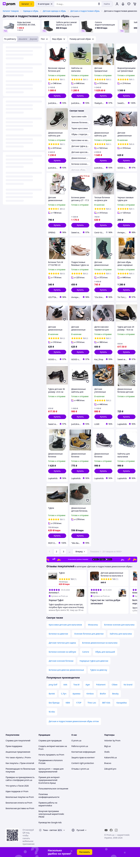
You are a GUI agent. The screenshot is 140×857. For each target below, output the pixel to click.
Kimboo (90, 693)
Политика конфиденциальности (49, 795)
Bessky (115, 693)
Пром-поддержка (14, 746)
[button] (57, 96)
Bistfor (103, 693)
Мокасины (93, 624)
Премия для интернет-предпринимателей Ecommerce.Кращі (49, 780)
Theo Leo (92, 702)
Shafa (107, 751)
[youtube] (106, 830)
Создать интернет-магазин (51, 746)
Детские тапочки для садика (62, 642)
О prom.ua (76, 740)
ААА (65, 684)
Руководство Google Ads (50, 822)
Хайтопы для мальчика (121, 633)
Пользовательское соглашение (53, 788)
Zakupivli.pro (110, 768)
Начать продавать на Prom (51, 754)
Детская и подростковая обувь (85, 11)
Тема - (50, 830)
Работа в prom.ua (79, 746)
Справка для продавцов (50, 740)
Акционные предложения (18, 751)
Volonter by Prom (112, 740)
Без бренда (54, 702)
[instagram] (116, 830)
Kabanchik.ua (110, 757)
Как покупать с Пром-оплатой (20, 763)
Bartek (52, 693)
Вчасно (107, 763)
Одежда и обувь (30, 11)
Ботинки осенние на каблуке (62, 651)
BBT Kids (106, 702)
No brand (128, 684)
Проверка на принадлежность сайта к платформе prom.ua (20, 778)
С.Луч (63, 693)
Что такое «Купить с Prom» (18, 757)
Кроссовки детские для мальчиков (65, 624)
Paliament (100, 684)
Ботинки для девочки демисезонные (66, 670)
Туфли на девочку (98, 670)
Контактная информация (83, 751)
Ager (88, 684)
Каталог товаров (11, 11)
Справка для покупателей (18, 740)
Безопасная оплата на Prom (19, 802)
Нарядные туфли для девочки (94, 660)
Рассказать (84, 852)
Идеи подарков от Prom (17, 791)
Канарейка (121, 702)
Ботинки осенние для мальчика (119, 624)
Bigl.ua (107, 746)
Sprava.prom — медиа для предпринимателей (51, 770)
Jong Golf (53, 684)
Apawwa (76, 693)
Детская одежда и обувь (54, 11)
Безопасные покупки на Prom (20, 797)
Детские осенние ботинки (61, 660)
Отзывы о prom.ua (80, 768)
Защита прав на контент (83, 757)
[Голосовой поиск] (99, 4)
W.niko (52, 711)
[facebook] (111, 830)
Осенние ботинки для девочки (89, 633)
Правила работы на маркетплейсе (48, 804)
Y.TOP (78, 702)
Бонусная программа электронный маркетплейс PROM (51, 814)
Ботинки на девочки (58, 633)
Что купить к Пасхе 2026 (17, 785)
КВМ (68, 702)
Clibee (114, 684)
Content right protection (82, 763)
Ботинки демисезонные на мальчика (99, 642)
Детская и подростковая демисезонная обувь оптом (74, 721)
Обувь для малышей (105, 651)
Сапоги (85, 651)
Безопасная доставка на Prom (20, 808)
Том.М (76, 684)
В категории (45, 4)
